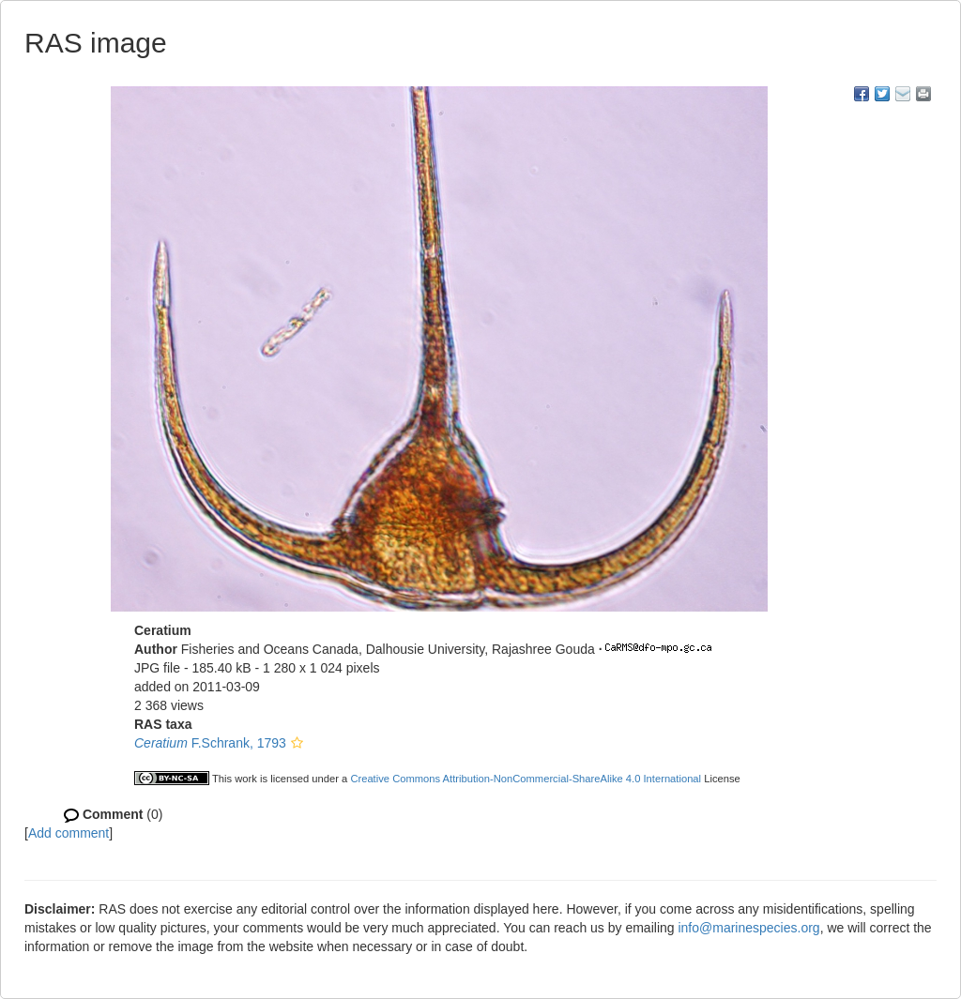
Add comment (68, 832)
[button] (297, 742)
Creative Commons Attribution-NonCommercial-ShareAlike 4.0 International (525, 778)
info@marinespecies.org (748, 927)
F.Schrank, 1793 (210, 742)
